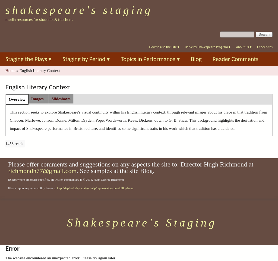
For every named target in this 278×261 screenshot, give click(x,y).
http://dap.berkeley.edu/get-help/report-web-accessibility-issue (95, 188)
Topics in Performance (150, 59)
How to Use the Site (164, 47)
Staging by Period (86, 59)
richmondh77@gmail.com (42, 170)
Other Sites (265, 47)
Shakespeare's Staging (79, 10)
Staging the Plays (28, 59)
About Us (243, 47)
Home (10, 70)
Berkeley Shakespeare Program (207, 47)
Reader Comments (235, 59)
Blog (196, 59)
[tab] (17, 99)
